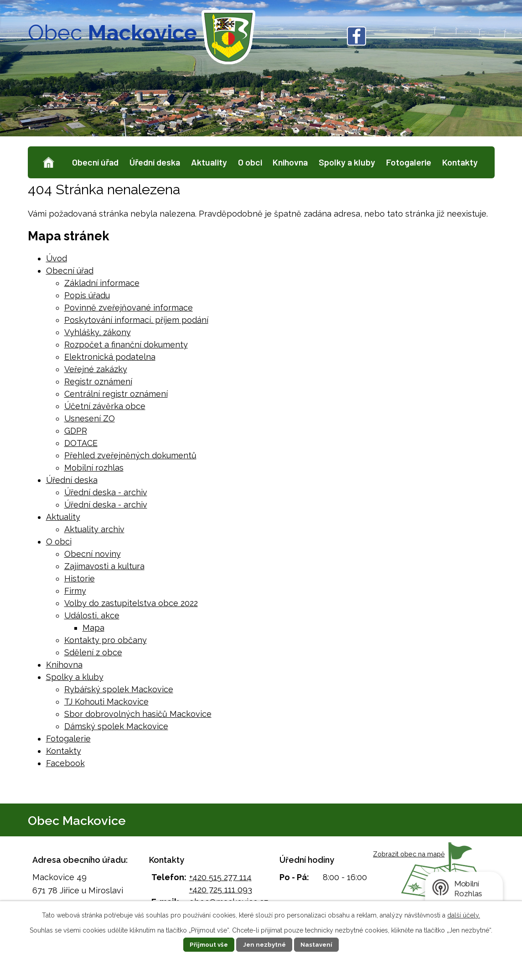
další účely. (463, 915)
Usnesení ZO (89, 418)
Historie (79, 578)
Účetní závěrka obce (104, 406)
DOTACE (81, 443)
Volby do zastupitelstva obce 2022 (131, 603)
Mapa (93, 628)
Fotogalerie (408, 161)
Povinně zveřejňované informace (128, 307)
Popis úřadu (87, 295)
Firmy (75, 591)
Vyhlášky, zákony (97, 332)
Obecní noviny (92, 554)
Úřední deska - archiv (105, 492)
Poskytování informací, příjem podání (136, 320)
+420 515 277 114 (220, 877)
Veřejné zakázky (95, 369)
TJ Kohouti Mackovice (106, 701)
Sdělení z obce (93, 652)
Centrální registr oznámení (116, 394)
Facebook (65, 763)
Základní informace (102, 283)
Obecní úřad (95, 161)
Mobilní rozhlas (94, 467)
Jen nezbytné (264, 944)
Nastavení (319, 944)
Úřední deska (154, 161)
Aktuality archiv (94, 529)
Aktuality (209, 161)
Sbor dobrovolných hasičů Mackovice (138, 714)
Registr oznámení (98, 381)
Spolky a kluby (347, 161)
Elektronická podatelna (109, 357)
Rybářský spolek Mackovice (118, 689)
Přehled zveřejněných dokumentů (130, 455)
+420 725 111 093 (220, 889)
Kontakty (460, 161)
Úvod (48, 162)
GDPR (75, 431)
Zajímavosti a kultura (104, 566)
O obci (250, 161)
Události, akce (91, 615)
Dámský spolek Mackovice (116, 726)
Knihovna (290, 161)
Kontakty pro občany (105, 640)
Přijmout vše (206, 944)
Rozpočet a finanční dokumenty (126, 344)
